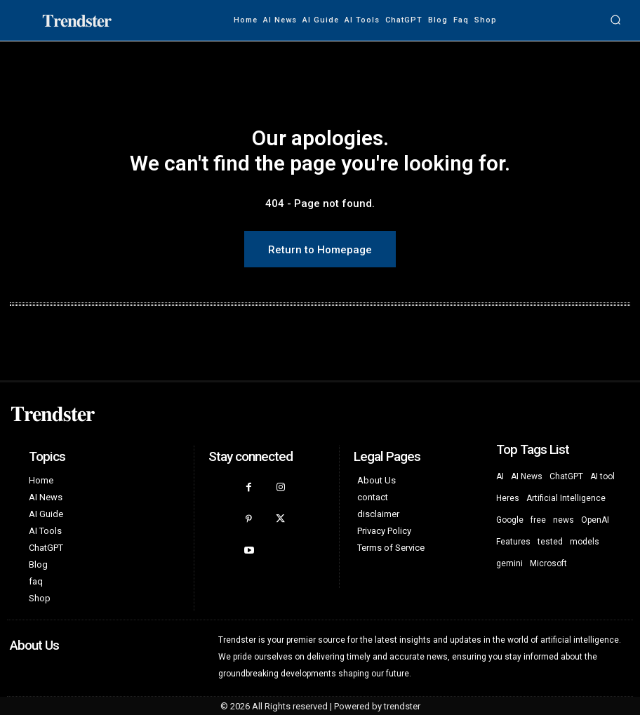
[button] (615, 20)
